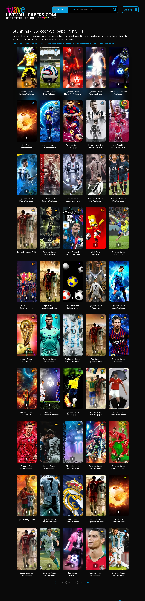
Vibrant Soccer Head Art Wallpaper (27, 92)
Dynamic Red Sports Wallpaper (26, 467)
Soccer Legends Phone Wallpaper (26, 574)
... (82, 582)
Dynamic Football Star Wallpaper (95, 199)
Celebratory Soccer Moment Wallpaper (72, 360)
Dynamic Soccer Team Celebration (118, 467)
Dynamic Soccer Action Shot (118, 253)
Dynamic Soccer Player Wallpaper (95, 92)
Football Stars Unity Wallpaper (95, 413)
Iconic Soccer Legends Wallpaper (95, 520)
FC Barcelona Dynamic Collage (27, 306)
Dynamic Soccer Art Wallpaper (72, 146)
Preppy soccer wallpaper (77, 43)
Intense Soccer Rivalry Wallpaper (49, 467)
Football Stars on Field (26, 252)
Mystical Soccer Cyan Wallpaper (72, 467)
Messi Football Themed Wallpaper (72, 253)
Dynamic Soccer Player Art (95, 306)
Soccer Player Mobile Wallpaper (118, 413)
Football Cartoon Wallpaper (95, 253)
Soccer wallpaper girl (103, 43)
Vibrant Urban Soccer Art (72, 574)
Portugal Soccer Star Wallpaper (95, 574)
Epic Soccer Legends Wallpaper (95, 360)
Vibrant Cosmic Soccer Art (26, 413)
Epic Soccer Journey (26, 519)
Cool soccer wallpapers (25, 43)
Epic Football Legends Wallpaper (49, 306)
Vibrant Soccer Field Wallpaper (49, 92)
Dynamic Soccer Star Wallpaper (49, 253)
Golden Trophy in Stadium (26, 360)
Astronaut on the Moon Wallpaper (49, 146)
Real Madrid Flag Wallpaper (72, 520)
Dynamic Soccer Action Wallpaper (119, 306)
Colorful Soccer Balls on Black (72, 306)
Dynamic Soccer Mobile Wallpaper (26, 199)
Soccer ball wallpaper (51, 43)
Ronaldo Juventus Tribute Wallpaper (95, 146)
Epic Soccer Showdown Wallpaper (49, 413)
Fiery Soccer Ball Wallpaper (26, 146)
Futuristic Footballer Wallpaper (118, 92)
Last (88, 582)
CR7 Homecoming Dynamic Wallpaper (50, 199)
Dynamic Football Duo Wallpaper (118, 199)
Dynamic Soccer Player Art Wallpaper (72, 92)
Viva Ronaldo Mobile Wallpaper (118, 146)
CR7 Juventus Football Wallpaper (72, 199)
